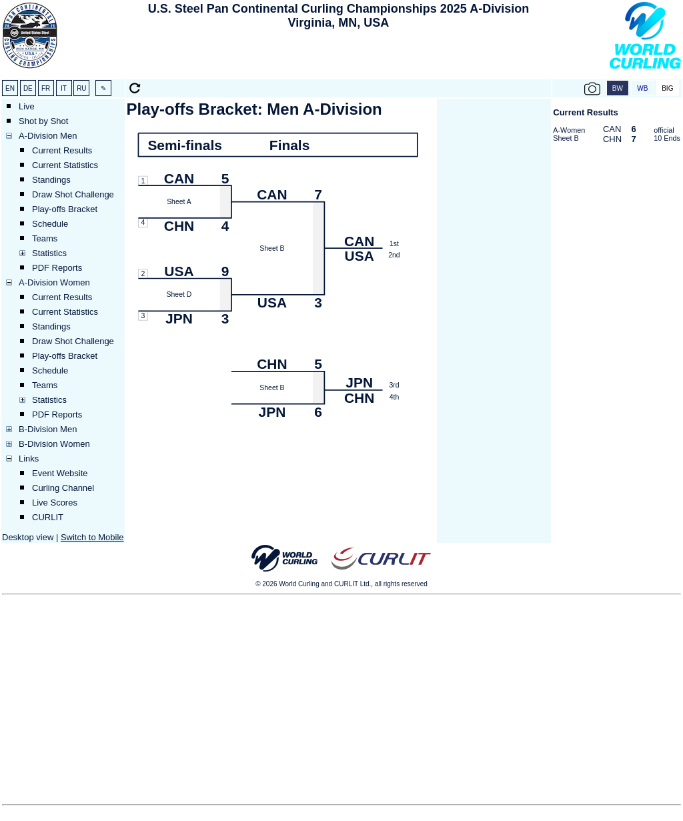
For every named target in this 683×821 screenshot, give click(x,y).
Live (27, 106)
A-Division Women (54, 282)
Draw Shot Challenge (73, 194)
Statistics (49, 253)
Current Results (62, 150)
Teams (44, 238)
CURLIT (47, 517)
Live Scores (54, 503)
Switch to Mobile (92, 537)
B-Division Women (54, 444)
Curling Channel (63, 488)
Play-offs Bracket (64, 209)
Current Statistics (65, 165)
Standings (51, 180)
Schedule (50, 224)
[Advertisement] (338, 57)
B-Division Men (48, 429)
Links (29, 459)
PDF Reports (57, 268)
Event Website (60, 473)
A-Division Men (48, 136)
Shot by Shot (43, 121)
